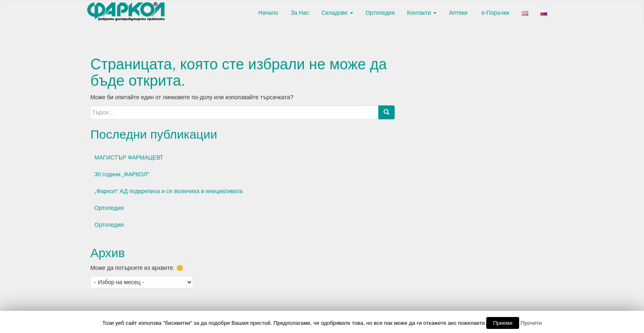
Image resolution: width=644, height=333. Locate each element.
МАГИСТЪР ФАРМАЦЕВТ (128, 157)
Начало (267, 12)
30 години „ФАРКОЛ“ (121, 174)
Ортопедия (380, 12)
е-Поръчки (494, 12)
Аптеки (458, 12)
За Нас (300, 12)
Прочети (531, 323)
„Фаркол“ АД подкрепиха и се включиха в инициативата (168, 191)
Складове (337, 12)
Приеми (502, 323)
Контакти (422, 12)
